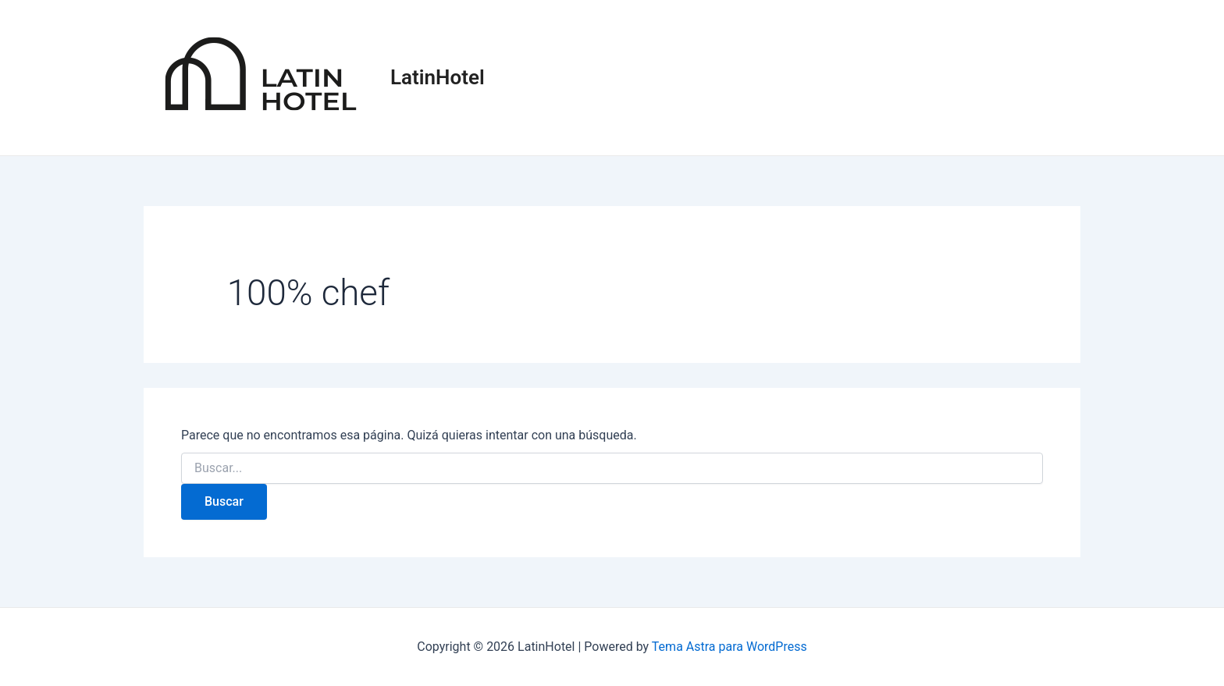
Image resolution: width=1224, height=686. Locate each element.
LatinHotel (437, 77)
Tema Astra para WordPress (729, 646)
